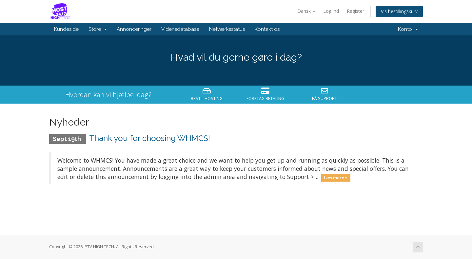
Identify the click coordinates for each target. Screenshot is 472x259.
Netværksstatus (227, 29)
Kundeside (66, 29)
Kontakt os (267, 29)
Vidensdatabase (180, 29)
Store (97, 29)
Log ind (331, 11)
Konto (408, 29)
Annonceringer (134, 29)
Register (355, 11)
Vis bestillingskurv (399, 11)
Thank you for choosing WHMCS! (149, 138)
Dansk (306, 11)
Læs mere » (336, 177)
